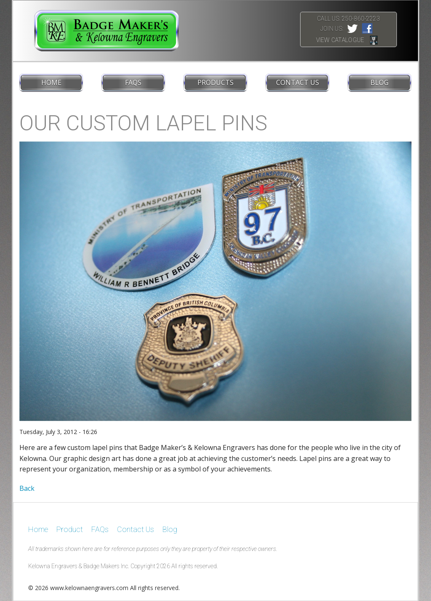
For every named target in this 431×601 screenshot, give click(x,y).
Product (69, 529)
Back (27, 488)
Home (51, 82)
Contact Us (297, 82)
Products (215, 82)
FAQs (133, 82)
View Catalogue (340, 40)
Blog (379, 82)
